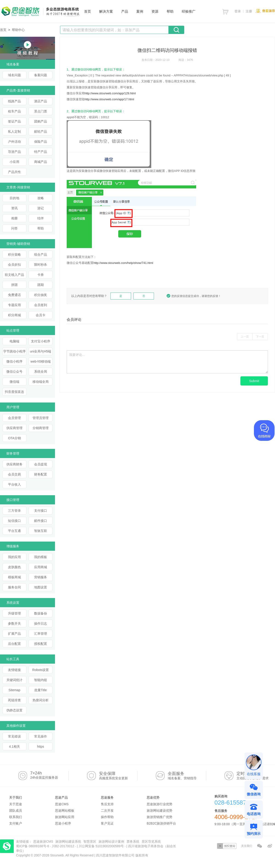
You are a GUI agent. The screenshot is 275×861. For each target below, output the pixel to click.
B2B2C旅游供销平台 (161, 823)
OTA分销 (14, 438)
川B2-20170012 (63, 846)
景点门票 (40, 111)
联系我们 (15, 817)
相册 (14, 218)
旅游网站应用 (64, 817)
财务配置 (40, 474)
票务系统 (132, 841)
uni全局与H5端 (40, 351)
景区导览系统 (151, 841)
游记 (40, 208)
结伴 (40, 218)
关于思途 (15, 804)
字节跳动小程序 (14, 351)
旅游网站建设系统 (68, 841)
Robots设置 (40, 670)
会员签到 (40, 305)
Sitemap (14, 690)
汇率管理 (40, 633)
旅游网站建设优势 (159, 810)
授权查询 (226, 846)
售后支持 (107, 804)
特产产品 (40, 152)
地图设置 (40, 587)
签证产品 (14, 121)
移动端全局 (41, 381)
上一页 (245, 336)
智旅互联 (40, 531)
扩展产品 (14, 633)
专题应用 (14, 305)
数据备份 (40, 613)
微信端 (14, 381)
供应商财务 (14, 464)
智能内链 (40, 680)
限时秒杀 (40, 264)
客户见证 (107, 823)
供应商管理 (14, 428)
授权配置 (40, 644)
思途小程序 (63, 823)
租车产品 (14, 111)
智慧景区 (89, 841)
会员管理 (14, 418)
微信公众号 (14, 371)
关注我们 (246, 845)
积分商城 (14, 315)
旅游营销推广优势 (159, 817)
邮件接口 (40, 521)
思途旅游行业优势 (159, 804)
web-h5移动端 (40, 361)
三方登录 (14, 510)
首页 (3, 30)
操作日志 (40, 623)
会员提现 (40, 464)
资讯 (14, 208)
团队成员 (15, 810)
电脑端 (14, 341)
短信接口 (14, 521)
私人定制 (14, 131)
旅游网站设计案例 (111, 841)
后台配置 (14, 644)
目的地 (14, 198)
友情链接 (14, 670)
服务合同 (14, 587)
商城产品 (40, 162)
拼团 (14, 285)
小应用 (14, 162)
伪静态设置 (14, 710)
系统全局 (40, 371)
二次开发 (107, 810)
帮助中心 (18, 30)
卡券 (40, 275)
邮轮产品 (40, 131)
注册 (249, 11)
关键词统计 (14, 680)
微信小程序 (14, 361)
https (40, 746)
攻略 (40, 198)
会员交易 (14, 474)
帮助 (40, 228)
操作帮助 (107, 817)
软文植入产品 (14, 275)
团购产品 (40, 121)
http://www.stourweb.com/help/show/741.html (123, 263)
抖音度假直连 (14, 392)
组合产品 (40, 254)
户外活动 (14, 141)
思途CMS (62, 804)
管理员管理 (41, 418)
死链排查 (14, 700)
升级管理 (14, 613)
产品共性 (14, 172)
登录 (237, 11)
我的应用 (14, 557)
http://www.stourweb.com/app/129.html (110, 93)
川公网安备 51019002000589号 (101, 846)
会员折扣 (14, 264)
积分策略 (14, 254)
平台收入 (14, 484)
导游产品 (14, 152)
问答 (14, 228)
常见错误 (14, 736)
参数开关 (14, 623)
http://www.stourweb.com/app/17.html (109, 99)
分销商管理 (41, 428)
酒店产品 (40, 101)
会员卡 (40, 315)
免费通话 (14, 295)
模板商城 (14, 577)
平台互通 (14, 531)
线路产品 (14, 101)
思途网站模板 (64, 810)
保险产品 (40, 141)
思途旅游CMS (43, 841)
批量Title (40, 690)
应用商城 (40, 567)
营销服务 (40, 577)
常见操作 (40, 736)
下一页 (260, 336)
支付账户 (15, 823)
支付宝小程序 (40, 341)
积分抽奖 (40, 295)
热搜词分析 (41, 700)
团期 (40, 285)
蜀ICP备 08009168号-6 (33, 846)
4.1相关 (14, 746)
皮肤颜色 (14, 567)
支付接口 (40, 510)
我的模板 (40, 557)
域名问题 (14, 75)
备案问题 (40, 75)
